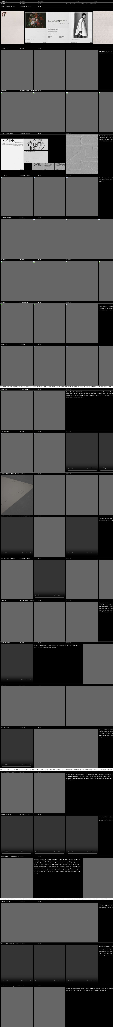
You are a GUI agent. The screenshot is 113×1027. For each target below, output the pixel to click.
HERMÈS (101, 817)
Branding (81, 3)
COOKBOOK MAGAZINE (39, 859)
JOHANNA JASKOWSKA (57, 645)
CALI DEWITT (41, 864)
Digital (87, 3)
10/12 (70, 864)
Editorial (93, 3)
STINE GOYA (79, 391)
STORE (77, 1)
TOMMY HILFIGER (38, 647)
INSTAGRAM (41, 1)
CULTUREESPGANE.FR (104, 520)
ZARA (86, 774)
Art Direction (73, 3)
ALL (67, 3)
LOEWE (100, 948)
